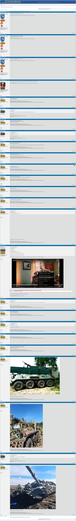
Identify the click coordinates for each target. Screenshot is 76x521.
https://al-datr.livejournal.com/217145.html (15, 176)
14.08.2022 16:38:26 (3, 141)
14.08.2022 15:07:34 (3, 130)
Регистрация (52, 2)
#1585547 (12, 456)
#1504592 (12, 111)
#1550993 (12, 133)
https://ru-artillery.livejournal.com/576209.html (15, 120)
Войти (56, 2)
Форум (39, 2)
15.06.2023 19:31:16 (3, 175)
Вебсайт (1, 105)
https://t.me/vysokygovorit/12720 (14, 347)
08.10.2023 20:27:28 (3, 464)
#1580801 (12, 248)
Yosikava (1, 246)
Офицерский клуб (45, 2)
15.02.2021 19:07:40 (3, 34)
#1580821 (12, 301)
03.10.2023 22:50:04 (3, 453)
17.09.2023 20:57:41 (3, 356)
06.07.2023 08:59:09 (3, 321)
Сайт (57, 2)
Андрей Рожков (2, 13)
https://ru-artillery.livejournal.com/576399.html (15, 142)
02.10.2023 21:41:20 (3, 402)
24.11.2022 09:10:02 (3, 152)
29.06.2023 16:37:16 (3, 298)
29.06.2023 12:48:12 (3, 245)
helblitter (1, 109)
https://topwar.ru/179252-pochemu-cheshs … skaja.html (16, 13)
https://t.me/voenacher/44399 (13, 166)
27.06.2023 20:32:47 (3, 197)
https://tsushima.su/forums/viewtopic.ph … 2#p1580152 (20, 293)
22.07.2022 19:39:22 (3, 108)
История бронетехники (15, 517)
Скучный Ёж (2, 98)
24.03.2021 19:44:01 (3, 57)
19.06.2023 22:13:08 (3, 186)
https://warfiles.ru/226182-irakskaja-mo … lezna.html (16, 36)
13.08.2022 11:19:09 (3, 119)
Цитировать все (74, 33)
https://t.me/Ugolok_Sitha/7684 (13, 98)
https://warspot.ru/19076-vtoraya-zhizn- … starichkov (16, 58)
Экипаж (41, 2)
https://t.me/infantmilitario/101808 (14, 311)
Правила (49, 2)
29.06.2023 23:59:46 (3, 310)
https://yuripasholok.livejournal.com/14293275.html (16, 199)
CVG (1, 81)
